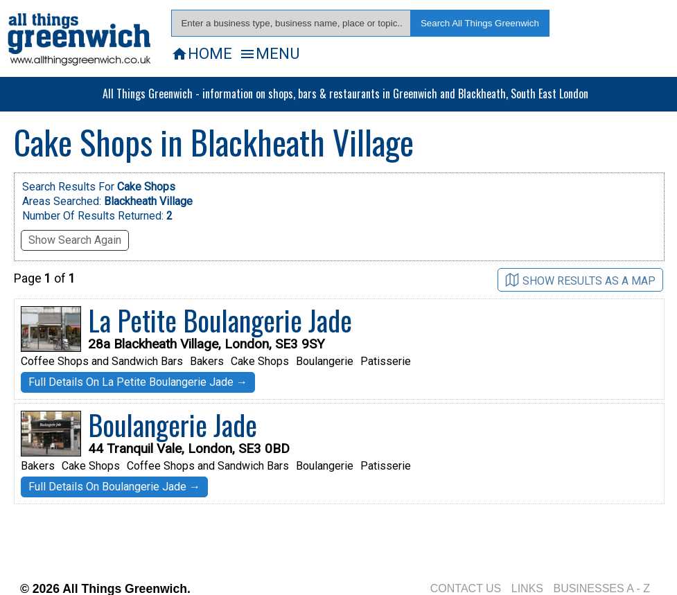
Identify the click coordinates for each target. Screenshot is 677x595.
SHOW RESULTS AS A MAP (580, 280)
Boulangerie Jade (172, 424)
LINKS (527, 588)
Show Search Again (74, 240)
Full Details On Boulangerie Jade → (114, 486)
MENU (269, 53)
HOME (201, 53)
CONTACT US (466, 588)
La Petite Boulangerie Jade (220, 320)
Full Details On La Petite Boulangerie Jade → (137, 382)
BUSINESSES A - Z (601, 588)
